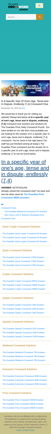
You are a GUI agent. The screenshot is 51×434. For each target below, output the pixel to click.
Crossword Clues (8, 208)
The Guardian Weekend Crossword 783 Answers (23, 356)
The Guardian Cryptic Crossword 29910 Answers (23, 281)
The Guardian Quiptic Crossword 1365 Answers (23, 305)
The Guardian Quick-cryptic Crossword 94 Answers (24, 234)
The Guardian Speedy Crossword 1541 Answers (23, 329)
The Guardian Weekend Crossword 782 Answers (23, 360)
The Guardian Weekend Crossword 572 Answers (25, 211)
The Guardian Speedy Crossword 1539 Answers (23, 336)
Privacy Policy (28, 430)
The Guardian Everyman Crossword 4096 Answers (24, 376)
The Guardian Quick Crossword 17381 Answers (23, 265)
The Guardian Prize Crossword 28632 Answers (23, 404)
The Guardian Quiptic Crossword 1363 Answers (23, 313)
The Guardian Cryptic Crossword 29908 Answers (23, 289)
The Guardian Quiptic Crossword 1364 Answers (23, 309)
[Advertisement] (25, 47)
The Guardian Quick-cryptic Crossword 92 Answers (24, 241)
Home (19, 430)
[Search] (39, 17)
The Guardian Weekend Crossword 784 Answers (23, 352)
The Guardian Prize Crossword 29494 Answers (23, 400)
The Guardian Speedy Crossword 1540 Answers (23, 333)
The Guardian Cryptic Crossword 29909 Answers (23, 285)
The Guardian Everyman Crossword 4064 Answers (24, 384)
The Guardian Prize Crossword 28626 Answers (23, 408)
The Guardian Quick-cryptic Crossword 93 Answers (24, 237)
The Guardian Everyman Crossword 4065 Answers (24, 380)
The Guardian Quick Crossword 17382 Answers (23, 261)
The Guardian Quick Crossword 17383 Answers (23, 257)
